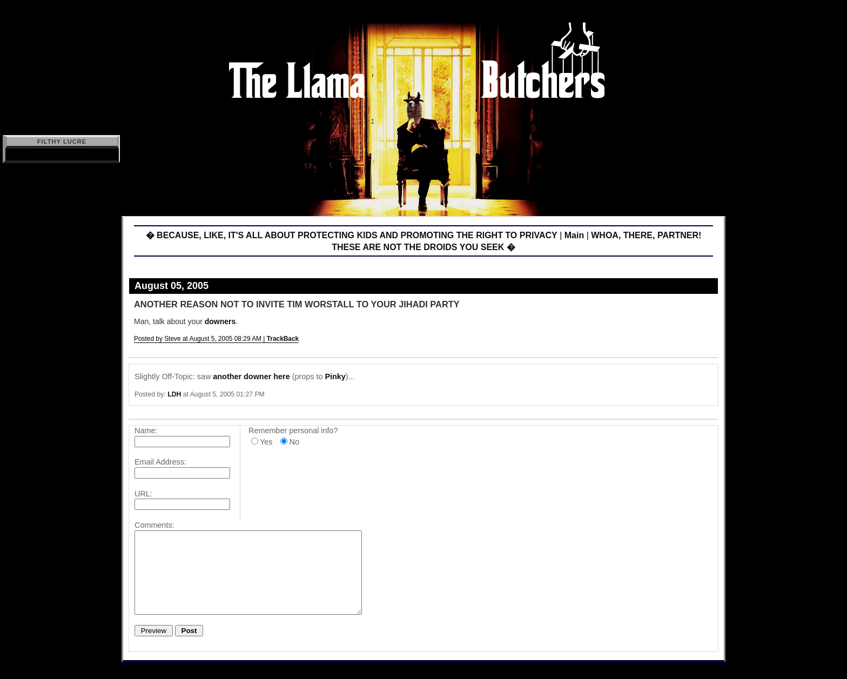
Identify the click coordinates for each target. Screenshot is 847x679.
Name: (146, 430)
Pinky (335, 376)
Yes (266, 442)
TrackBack (283, 338)
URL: (143, 493)
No (294, 442)
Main (574, 235)
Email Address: (160, 462)
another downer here (251, 376)
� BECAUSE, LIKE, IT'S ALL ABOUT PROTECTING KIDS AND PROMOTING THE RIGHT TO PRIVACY (351, 235)
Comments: (154, 525)
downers (220, 321)
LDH (174, 394)
